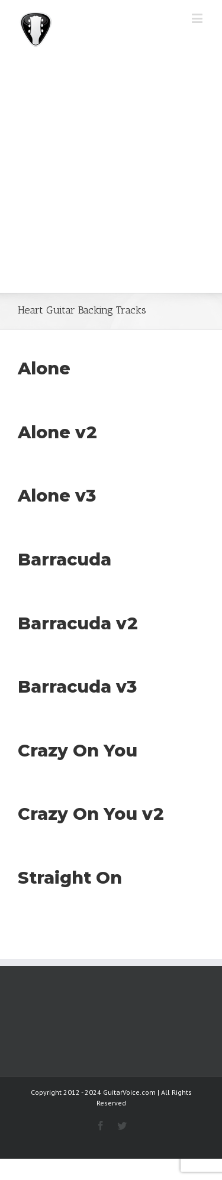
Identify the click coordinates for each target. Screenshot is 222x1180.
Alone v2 (57, 432)
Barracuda (64, 559)
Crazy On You (77, 750)
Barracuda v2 (78, 623)
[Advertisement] (111, 176)
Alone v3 (57, 495)
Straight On (70, 877)
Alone (44, 368)
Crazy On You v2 (91, 813)
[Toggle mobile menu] (198, 18)
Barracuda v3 (77, 686)
